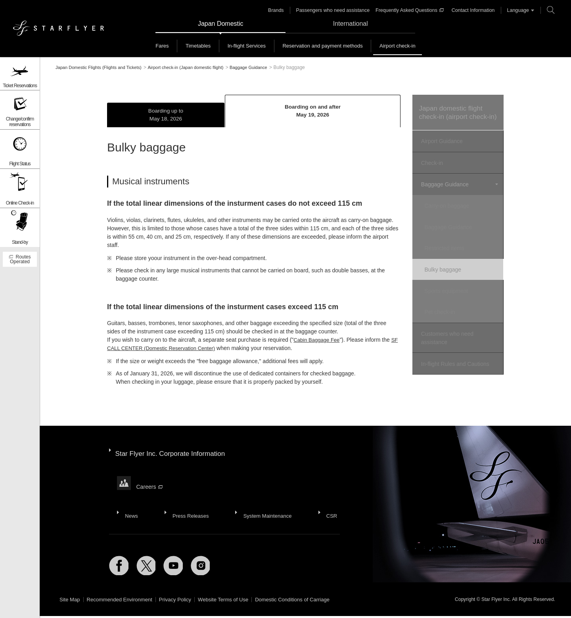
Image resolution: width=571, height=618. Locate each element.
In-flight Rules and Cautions (454, 355)
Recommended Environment (123, 602)
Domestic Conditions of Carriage (307, 602)
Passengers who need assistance (335, 10)
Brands (280, 10)
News (130, 500)
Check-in (431, 171)
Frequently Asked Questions (410, 10)
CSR (324, 500)
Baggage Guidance (444, 191)
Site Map (70, 602)
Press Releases (186, 500)
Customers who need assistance (446, 331)
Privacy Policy (182, 602)
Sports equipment (451, 288)
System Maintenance (262, 500)
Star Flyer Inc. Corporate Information (173, 452)
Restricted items (449, 249)
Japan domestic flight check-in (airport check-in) (457, 117)
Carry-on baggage (452, 210)
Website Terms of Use (234, 602)
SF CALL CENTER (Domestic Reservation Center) (169, 350)
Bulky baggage (448, 268)
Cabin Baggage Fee (318, 342)
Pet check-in (445, 307)
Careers (150, 478)
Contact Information (471, 10)
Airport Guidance (441, 151)
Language (515, 10)
